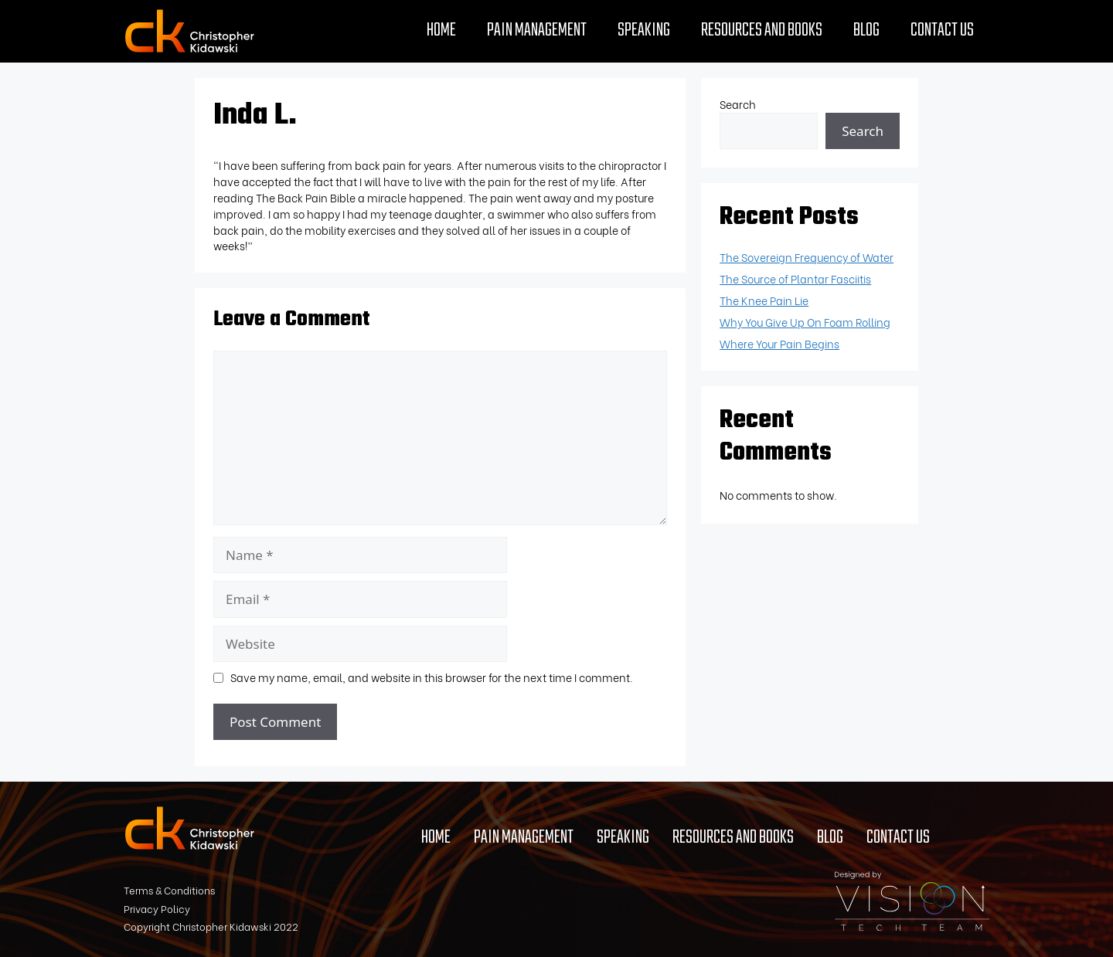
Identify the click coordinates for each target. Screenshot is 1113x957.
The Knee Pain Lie (764, 300)
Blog (866, 31)
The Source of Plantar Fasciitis (795, 278)
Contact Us (942, 31)
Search (738, 104)
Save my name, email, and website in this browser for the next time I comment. (431, 677)
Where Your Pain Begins (779, 343)
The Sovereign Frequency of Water (806, 257)
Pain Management (537, 31)
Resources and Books (761, 31)
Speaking (644, 31)
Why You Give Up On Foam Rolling (805, 322)
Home (441, 31)
